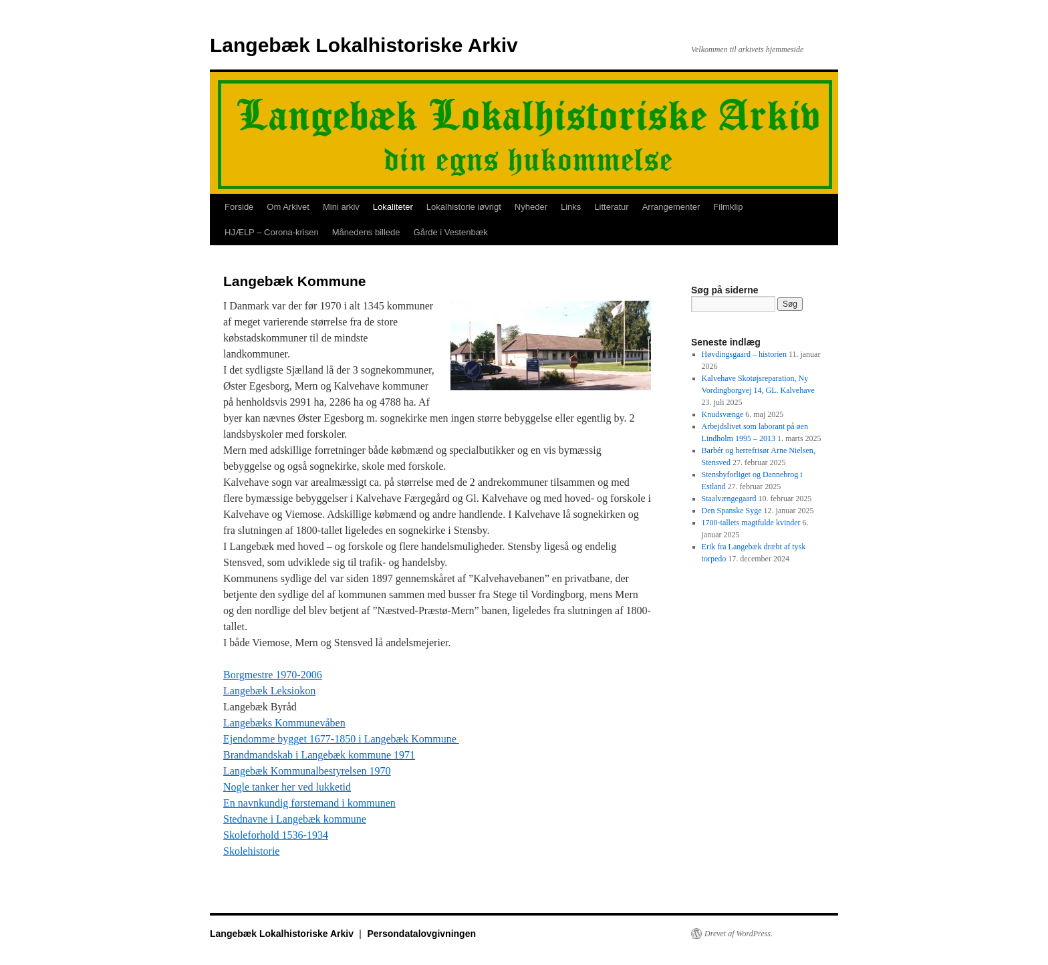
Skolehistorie (251, 851)
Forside (239, 207)
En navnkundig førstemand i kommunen (309, 803)
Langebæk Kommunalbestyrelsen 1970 (307, 771)
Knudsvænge (723, 414)
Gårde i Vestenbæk (451, 232)
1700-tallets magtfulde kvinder (751, 522)
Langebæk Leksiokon (269, 690)
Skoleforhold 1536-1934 (275, 835)
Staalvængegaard (729, 498)
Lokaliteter (393, 207)
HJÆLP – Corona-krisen (272, 232)
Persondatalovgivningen (421, 933)
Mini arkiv (341, 207)
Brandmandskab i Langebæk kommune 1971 (319, 755)
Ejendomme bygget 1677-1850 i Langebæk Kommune (341, 738)
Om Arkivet (288, 207)
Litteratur (611, 207)
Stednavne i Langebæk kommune (294, 819)
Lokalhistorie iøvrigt (463, 207)
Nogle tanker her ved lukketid (287, 787)
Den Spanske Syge (732, 510)
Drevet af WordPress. (738, 933)
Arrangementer (671, 207)
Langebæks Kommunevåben (284, 722)
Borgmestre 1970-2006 (272, 674)
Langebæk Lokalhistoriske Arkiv (364, 45)
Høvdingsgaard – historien (744, 354)
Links (571, 207)
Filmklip (728, 207)
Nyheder (531, 207)
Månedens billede (366, 232)
